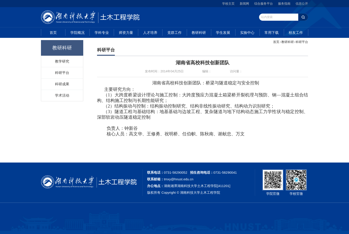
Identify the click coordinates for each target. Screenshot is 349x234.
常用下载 (271, 33)
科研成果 (62, 84)
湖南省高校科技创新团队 (202, 62)
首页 (53, 33)
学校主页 (228, 3)
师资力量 (126, 33)
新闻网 (244, 3)
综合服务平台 (263, 3)
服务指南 (284, 3)
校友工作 (296, 33)
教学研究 (62, 61)
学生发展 (223, 33)
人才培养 (150, 33)
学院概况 (77, 33)
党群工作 (174, 33)
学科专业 (102, 33)
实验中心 (247, 33)
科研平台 (62, 73)
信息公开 (302, 3)
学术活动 (62, 95)
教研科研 (199, 33)
